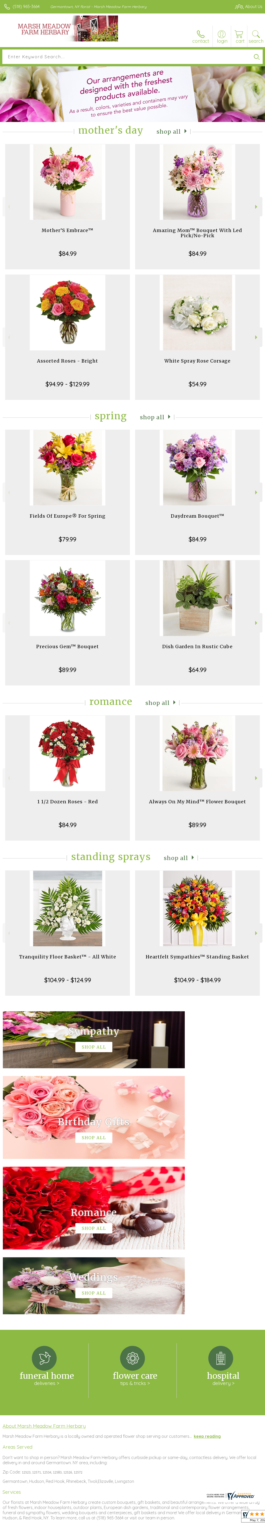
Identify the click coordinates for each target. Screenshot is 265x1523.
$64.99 (198, 670)
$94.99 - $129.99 (68, 384)
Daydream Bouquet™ (197, 516)
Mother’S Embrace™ (67, 230)
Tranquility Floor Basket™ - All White (67, 957)
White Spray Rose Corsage (197, 361)
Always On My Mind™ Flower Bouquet (197, 802)
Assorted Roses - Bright (67, 361)
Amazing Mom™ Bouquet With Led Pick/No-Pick (197, 233)
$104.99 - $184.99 (197, 980)
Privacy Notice (174, 1517)
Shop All (169, 131)
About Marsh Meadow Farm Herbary (44, 1270)
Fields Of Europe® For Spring (68, 516)
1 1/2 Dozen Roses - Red (67, 802)
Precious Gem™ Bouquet (67, 646)
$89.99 (67, 670)
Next (256, 206)
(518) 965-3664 (26, 6)
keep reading (207, 1280)
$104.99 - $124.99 (67, 980)
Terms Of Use (144, 1517)
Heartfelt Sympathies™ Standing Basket (197, 957)
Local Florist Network (211, 1517)
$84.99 (68, 253)
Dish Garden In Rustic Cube (197, 646)
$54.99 (198, 384)
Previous (8, 206)
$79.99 (67, 539)
